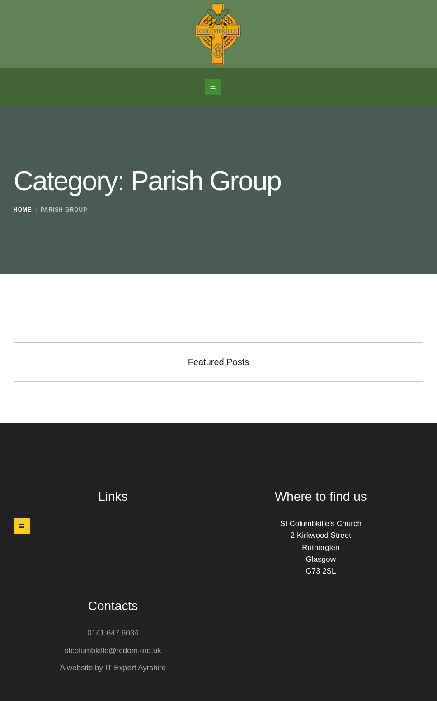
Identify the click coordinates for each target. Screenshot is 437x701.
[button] (213, 87)
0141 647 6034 (112, 633)
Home (23, 210)
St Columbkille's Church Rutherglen (218, 474)
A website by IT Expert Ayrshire (113, 667)
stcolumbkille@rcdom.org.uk (113, 650)
